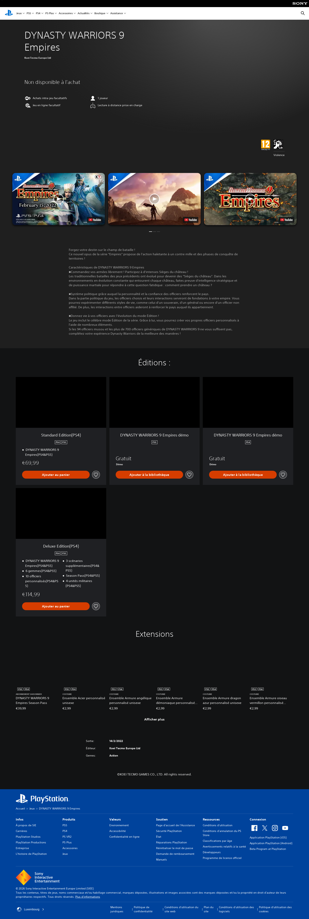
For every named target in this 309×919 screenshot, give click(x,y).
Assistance (116, 13)
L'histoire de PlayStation (31, 854)
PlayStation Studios (28, 836)
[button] (154, 199)
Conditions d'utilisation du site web (181, 909)
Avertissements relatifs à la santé (224, 846)
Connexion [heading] (258, 819)
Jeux (19, 13)
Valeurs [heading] (115, 819)
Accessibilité (117, 831)
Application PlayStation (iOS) (268, 837)
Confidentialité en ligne (124, 836)
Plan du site (208, 909)
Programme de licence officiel (222, 858)
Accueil (20, 808)
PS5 (29, 13)
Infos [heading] (19, 819)
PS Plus (49, 13)
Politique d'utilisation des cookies (275, 909)
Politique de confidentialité (143, 909)
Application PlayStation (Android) (271, 843)
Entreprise (22, 848)
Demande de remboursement (175, 854)
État (158, 836)
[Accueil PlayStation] (9, 13)
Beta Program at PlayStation (268, 849)
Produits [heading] (68, 819)
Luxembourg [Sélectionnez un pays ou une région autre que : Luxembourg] (30, 909)
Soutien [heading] (162, 819)
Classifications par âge (217, 841)
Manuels (161, 859)
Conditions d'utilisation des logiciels (236, 909)
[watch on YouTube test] (190, 220)
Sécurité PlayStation (169, 831)
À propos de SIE (26, 825)
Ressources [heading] (211, 819)
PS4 (38, 13)
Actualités (83, 13)
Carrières (21, 831)
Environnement (119, 825)
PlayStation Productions (31, 842)
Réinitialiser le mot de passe (174, 848)
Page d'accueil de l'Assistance (175, 825)
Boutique (99, 13)
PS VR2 (66, 836)
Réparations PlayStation (171, 842)
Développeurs (212, 852)
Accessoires (66, 13)
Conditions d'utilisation (217, 825)
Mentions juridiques (116, 909)
